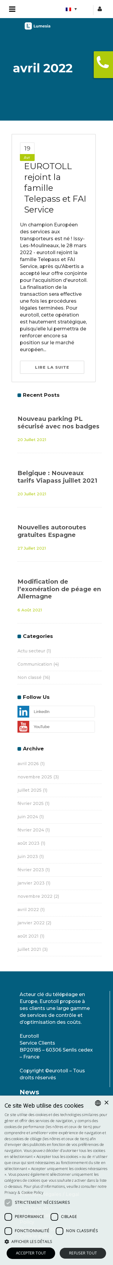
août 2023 (28, 843)
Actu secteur (31, 651)
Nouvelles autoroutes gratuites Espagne (51, 531)
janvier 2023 (31, 883)
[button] (56, 1241)
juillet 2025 (29, 790)
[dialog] (56, 1180)
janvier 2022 (31, 923)
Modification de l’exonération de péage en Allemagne (59, 589)
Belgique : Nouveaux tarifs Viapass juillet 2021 (57, 476)
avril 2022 (28, 909)
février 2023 (30, 869)
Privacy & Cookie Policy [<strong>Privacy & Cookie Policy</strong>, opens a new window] (24, 1192)
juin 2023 (27, 856)
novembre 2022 (34, 896)
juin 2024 (27, 816)
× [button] (106, 1103)
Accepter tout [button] (31, 1253)
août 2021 (28, 936)
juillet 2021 (29, 949)
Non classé (29, 677)
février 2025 (30, 803)
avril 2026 (28, 763)
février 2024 (30, 830)
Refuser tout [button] (83, 1253)
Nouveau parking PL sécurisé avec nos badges (58, 422)
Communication (34, 664)
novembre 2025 (34, 777)
